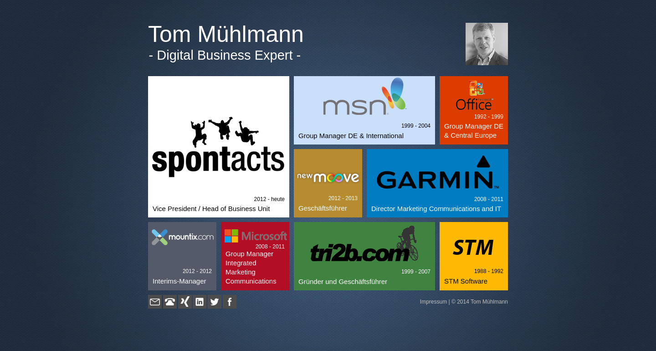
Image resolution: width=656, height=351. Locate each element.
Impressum (433, 302)
